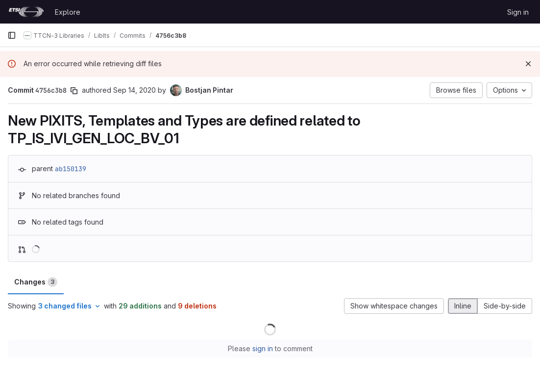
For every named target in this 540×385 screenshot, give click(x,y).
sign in (262, 348)
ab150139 (70, 168)
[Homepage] (26, 12)
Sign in (518, 12)
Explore (67, 12)
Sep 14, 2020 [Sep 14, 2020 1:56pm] (134, 90)
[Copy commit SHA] (74, 91)
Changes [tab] (35, 282)
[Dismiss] (528, 64)
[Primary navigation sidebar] (12, 35)
